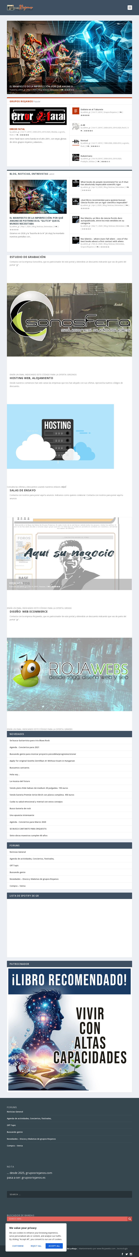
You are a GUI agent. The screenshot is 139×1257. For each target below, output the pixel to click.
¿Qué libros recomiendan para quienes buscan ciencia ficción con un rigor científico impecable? (104, 201)
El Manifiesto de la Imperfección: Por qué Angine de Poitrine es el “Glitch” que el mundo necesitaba (36, 220)
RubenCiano (86, 156)
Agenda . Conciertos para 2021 (24, 747)
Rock (11, 135)
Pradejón (84, 161)
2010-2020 (46, 132)
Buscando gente (17, 872)
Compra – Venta (17, 886)
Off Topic (14, 865)
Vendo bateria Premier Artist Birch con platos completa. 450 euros (42, 794)
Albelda (54, 132)
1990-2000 (108, 143)
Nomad (84, 140)
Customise (18, 1246)
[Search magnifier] (129, 1219)
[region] (36, 1237)
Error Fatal (17, 129)
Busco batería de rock (20, 808)
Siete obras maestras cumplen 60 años (28, 835)
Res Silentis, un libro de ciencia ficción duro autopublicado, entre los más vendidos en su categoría (102, 220)
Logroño (61, 132)
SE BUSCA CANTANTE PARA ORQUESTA (28, 828)
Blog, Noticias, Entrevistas (48, 90)
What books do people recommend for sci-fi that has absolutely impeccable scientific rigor (104, 183)
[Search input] (68, 1219)
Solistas (92, 161)
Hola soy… (15, 774)
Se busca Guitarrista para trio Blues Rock (30, 740)
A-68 (83, 125)
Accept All (54, 1246)
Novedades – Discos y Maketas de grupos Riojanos (34, 879)
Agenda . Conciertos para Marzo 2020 (28, 822)
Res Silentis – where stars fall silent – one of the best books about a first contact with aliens (104, 240)
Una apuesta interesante (22, 815)
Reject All (36, 1246)
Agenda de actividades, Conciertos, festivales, (32, 858)
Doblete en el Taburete (92, 109)
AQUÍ (63, 487)
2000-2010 (37, 132)
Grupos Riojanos (110, 112)
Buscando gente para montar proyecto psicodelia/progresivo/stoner (43, 754)
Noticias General (18, 852)
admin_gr (21, 90)
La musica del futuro (20, 781)
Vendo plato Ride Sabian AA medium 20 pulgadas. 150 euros (39, 788)
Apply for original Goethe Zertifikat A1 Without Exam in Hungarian (42, 760)
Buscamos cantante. (20, 767)
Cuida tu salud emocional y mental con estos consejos (36, 801)
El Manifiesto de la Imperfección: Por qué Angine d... (42, 86)
